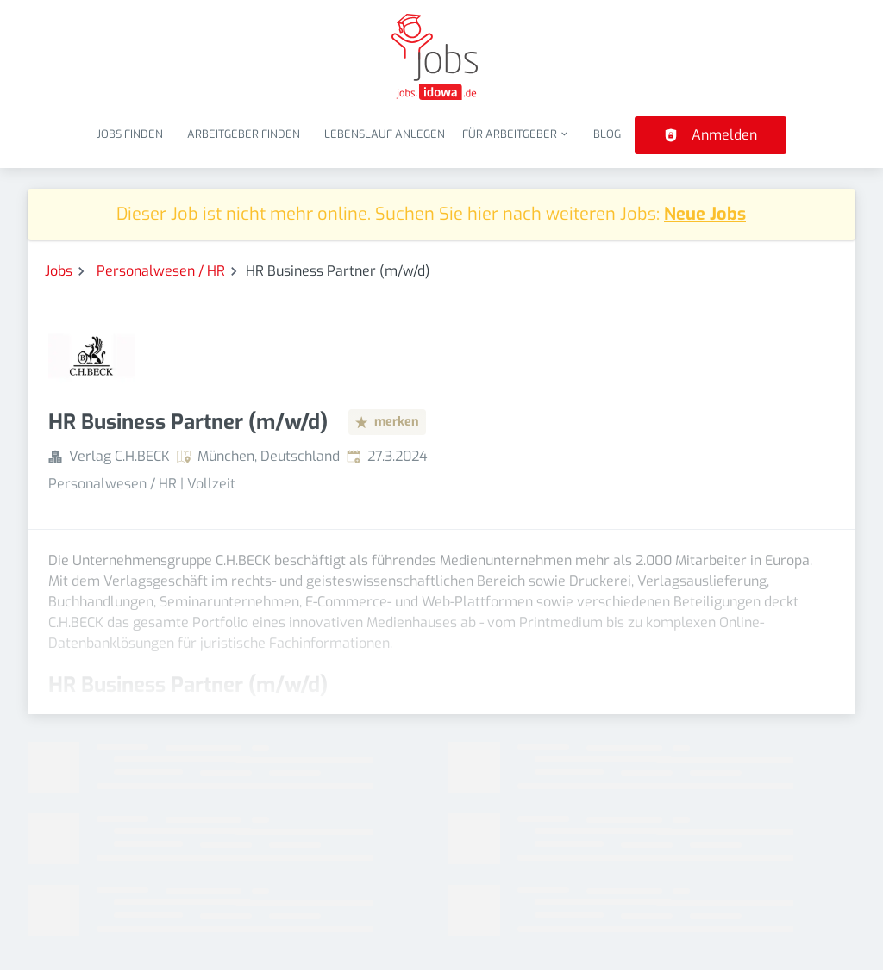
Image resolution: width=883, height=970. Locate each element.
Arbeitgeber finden (243, 134)
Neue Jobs (705, 214)
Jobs (58, 271)
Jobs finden (130, 134)
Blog (607, 134)
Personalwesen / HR (161, 271)
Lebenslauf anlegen (384, 134)
